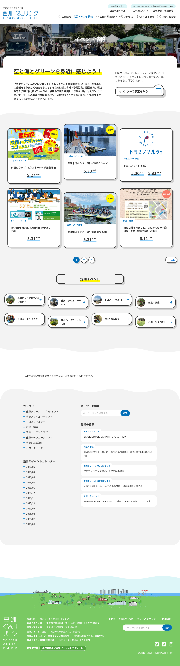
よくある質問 (145, 16)
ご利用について (141, 10)
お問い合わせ (166, 16)
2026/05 (30, 467)
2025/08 (30, 513)
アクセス (126, 16)
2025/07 (30, 519)
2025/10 (30, 503)
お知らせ (64, 16)
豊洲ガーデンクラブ (37, 432)
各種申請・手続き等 (163, 10)
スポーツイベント (35, 448)
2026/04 (30, 472)
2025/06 (30, 524)
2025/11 (30, 498)
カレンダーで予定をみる (133, 91)
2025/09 (30, 508)
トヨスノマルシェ (35, 422)
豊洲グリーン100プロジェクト (42, 411)
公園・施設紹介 (106, 16)
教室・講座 (32, 427)
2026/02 (30, 482)
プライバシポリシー (147, 619)
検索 (125, 413)
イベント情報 (83, 16)
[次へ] (171, 260)
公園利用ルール (117, 10)
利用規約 (166, 619)
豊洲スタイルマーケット (39, 416)
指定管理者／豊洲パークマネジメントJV (62, 648)
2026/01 (30, 487)
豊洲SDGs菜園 (34, 442)
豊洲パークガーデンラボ (39, 437)
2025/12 (30, 493)
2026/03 (30, 477)
